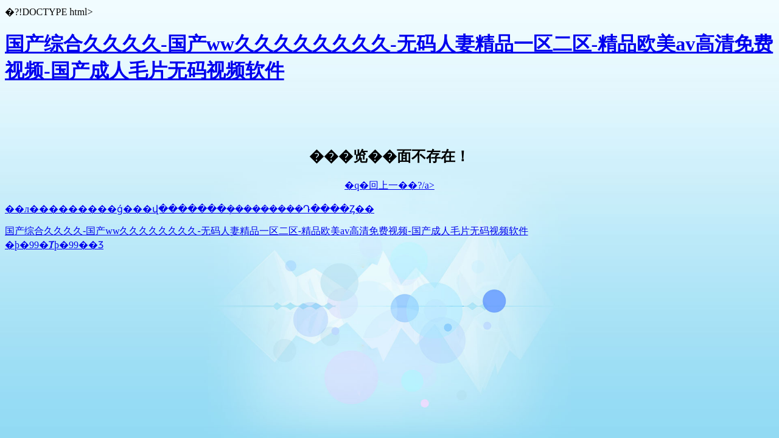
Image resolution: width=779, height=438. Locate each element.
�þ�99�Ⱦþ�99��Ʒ (54, 245)
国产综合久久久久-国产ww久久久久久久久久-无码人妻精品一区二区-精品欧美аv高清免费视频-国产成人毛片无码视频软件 (266, 231)
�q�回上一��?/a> (389, 185)
